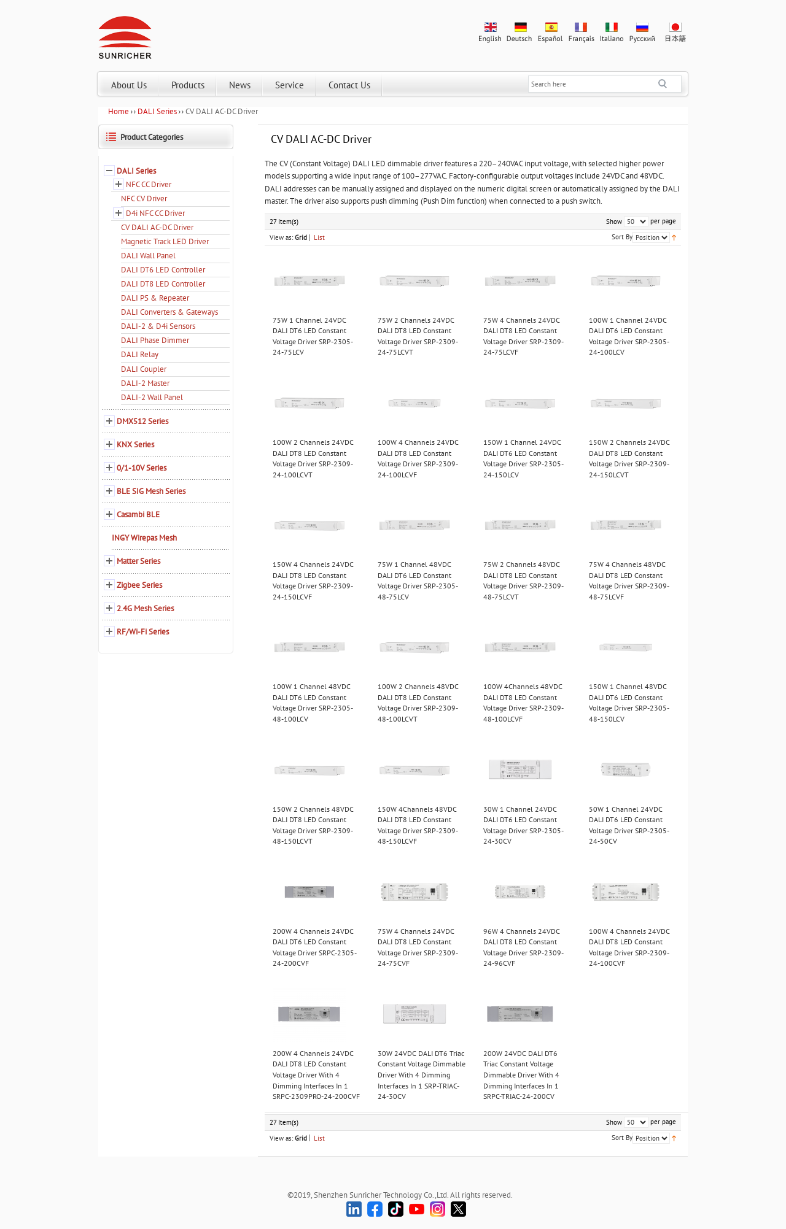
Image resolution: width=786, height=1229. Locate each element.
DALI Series (157, 111)
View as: (281, 237)
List (319, 237)
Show (614, 221)
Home (118, 111)
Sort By (622, 237)
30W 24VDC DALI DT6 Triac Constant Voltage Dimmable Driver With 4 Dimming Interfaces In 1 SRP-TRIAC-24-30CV (421, 1075)
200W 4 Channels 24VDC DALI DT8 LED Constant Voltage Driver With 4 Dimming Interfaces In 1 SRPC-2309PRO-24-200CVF (316, 1075)
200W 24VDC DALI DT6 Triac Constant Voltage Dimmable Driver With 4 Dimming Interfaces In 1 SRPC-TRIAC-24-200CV (521, 1075)
